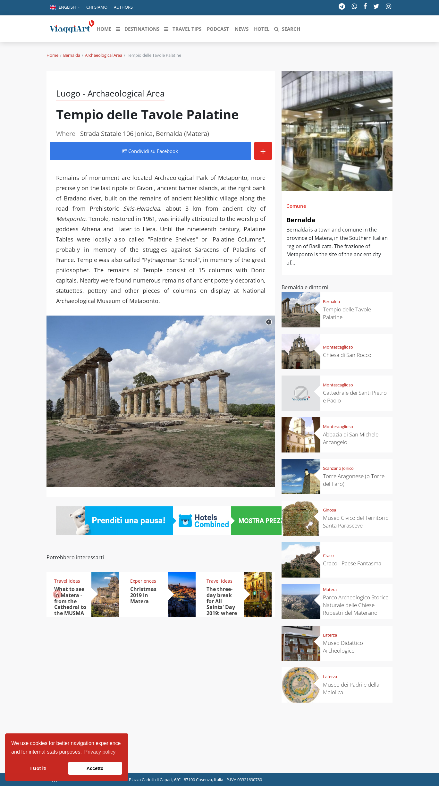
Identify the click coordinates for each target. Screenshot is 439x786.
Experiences (143, 581)
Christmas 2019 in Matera (143, 595)
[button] (64, 7)
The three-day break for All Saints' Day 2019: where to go (222, 604)
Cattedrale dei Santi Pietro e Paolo (355, 396)
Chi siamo (96, 7)
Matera (330, 589)
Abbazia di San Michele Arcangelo (350, 438)
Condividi (150, 151)
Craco (328, 555)
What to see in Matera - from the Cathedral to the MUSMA (70, 601)
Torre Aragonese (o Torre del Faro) (353, 479)
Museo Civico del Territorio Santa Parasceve (356, 521)
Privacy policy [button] (100, 752)
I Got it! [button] (38, 768)
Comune (296, 206)
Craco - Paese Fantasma (352, 563)
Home (52, 55)
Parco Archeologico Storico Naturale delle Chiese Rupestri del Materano (356, 605)
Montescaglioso (338, 347)
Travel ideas (67, 581)
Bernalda (71, 55)
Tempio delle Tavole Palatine (347, 313)
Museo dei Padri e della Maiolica (351, 688)
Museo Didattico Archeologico (343, 646)
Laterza (330, 635)
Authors (123, 7)
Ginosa (329, 510)
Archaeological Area (103, 55)
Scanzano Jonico (338, 468)
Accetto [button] (95, 768)
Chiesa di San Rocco (347, 355)
